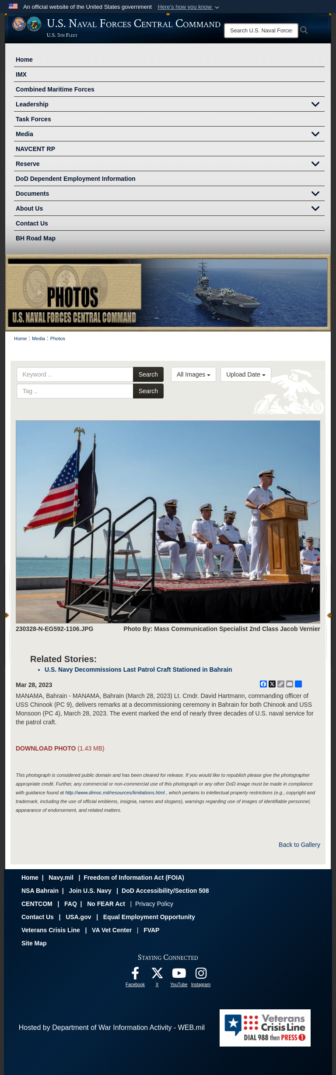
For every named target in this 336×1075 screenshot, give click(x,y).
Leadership (170, 105)
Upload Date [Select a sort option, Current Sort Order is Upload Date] (246, 374)
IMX (21, 74)
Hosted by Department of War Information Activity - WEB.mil (112, 1027)
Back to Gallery (299, 844)
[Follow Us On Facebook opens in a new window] (135, 975)
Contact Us (32, 223)
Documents (170, 194)
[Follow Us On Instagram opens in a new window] (201, 975)
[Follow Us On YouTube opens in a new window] (179, 975)
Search (148, 374)
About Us (170, 209)
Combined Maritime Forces (55, 89)
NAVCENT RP (35, 148)
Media (170, 135)
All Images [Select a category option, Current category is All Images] (193, 374)
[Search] (261, 30)
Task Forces (33, 119)
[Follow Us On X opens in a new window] (157, 975)
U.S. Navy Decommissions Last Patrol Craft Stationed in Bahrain (138, 669)
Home (24, 59)
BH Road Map (36, 238)
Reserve (170, 164)
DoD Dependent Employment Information (76, 178)
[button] (189, 7)
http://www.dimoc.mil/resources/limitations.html (114, 792)
